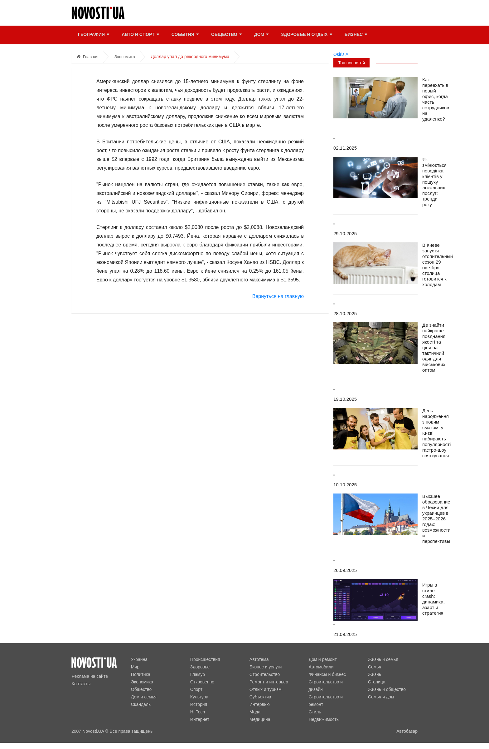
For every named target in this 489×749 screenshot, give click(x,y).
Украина (139, 659)
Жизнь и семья (383, 659)
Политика (140, 674)
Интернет (199, 719)
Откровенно (202, 681)
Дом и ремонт (322, 659)
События (184, 34)
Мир (135, 666)
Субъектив (260, 696)
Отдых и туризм (265, 689)
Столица (376, 681)
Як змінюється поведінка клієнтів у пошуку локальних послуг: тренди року (434, 182)
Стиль (314, 704)
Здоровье (200, 666)
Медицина (259, 719)
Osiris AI (341, 54)
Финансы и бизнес (327, 674)
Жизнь (374, 674)
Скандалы (141, 704)
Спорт (196, 689)
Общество (226, 34)
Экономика (124, 56)
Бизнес (355, 34)
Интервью (259, 704)
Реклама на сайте (89, 676)
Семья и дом (381, 696)
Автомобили (320, 666)
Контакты (80, 683)
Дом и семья (143, 696)
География (93, 34)
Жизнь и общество (386, 689)
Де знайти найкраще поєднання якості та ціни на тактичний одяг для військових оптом (433, 347)
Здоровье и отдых (306, 34)
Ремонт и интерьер (268, 681)
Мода (254, 711)
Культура (199, 696)
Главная (87, 56)
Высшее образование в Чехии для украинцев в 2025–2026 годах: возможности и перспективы (436, 519)
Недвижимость (323, 711)
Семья (374, 666)
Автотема (259, 659)
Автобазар (407, 731)
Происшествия (205, 659)
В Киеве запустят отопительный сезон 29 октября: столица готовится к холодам (437, 264)
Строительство (264, 674)
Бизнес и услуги (265, 666)
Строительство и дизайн (333, 681)
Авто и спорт (139, 34)
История (198, 704)
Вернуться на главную (278, 296)
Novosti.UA (93, 731)
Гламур (197, 674)
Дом (261, 34)
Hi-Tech (197, 711)
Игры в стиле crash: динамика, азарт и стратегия (433, 599)
